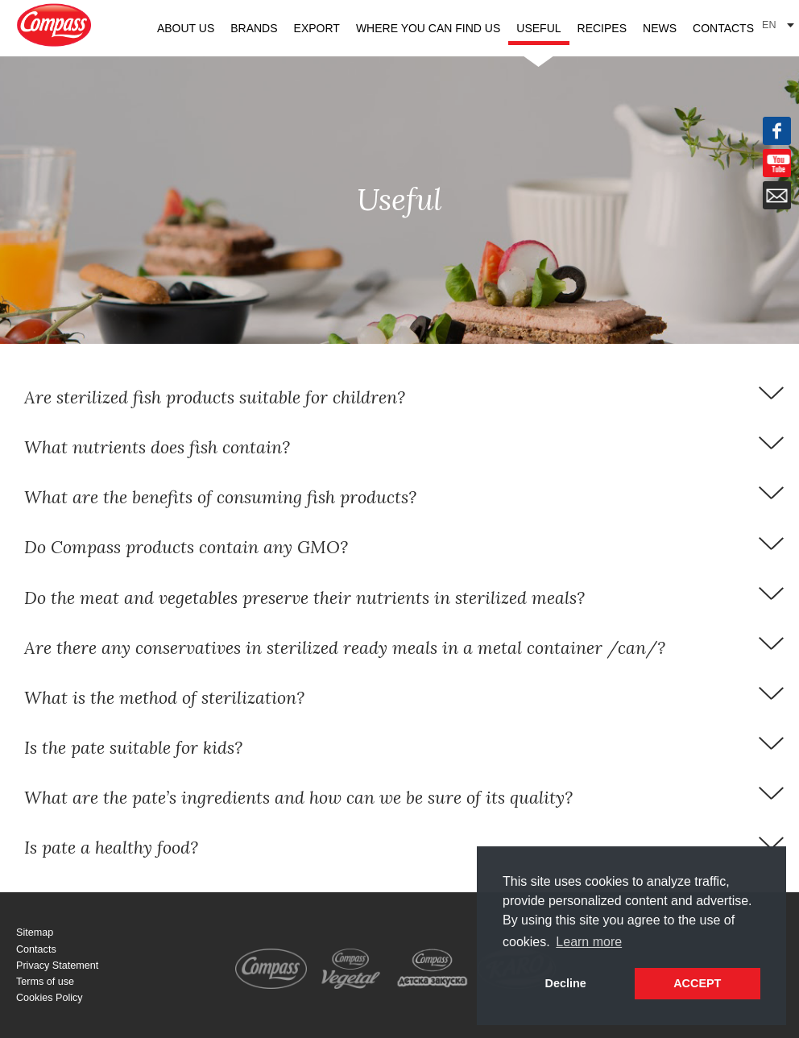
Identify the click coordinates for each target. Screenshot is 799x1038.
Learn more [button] (589, 942)
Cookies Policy (49, 997)
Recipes (602, 28)
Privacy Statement (57, 965)
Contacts (723, 28)
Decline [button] (565, 983)
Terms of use (45, 981)
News (660, 28)
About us (185, 28)
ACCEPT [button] (697, 983)
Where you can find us (428, 28)
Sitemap (34, 932)
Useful (538, 28)
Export (317, 28)
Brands (253, 28)
